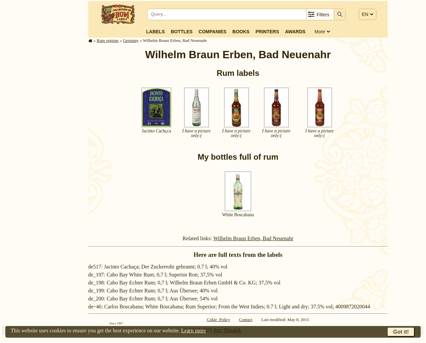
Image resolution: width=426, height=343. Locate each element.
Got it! (401, 332)
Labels (155, 31)
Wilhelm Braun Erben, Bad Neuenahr (253, 238)
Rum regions (108, 40)
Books (240, 31)
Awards (295, 31)
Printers (267, 31)
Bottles (181, 31)
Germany (131, 40)
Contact (245, 319)
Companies (213, 31)
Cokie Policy (218, 319)
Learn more (193, 330)
